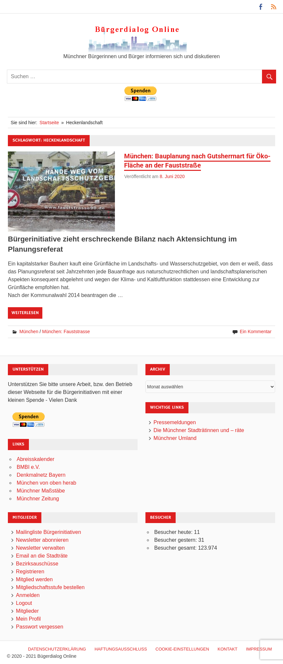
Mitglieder (27, 611)
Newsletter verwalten (40, 548)
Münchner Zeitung (38, 498)
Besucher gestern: (176, 540)
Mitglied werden (34, 579)
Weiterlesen (25, 313)
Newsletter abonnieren (42, 540)
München (28, 331)
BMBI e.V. (28, 467)
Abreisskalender (35, 459)
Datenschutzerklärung (57, 649)
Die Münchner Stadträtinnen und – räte (199, 430)
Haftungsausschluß (121, 649)
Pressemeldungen (175, 422)
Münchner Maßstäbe (41, 490)
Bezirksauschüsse (37, 563)
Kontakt (227, 649)
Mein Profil (28, 619)
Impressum (259, 649)
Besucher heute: (174, 532)
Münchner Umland (175, 438)
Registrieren (30, 571)
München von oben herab (46, 483)
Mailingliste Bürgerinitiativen (48, 532)
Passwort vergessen (39, 627)
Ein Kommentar (255, 331)
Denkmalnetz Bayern (41, 475)
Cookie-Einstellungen (182, 649)
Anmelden (28, 595)
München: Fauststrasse (66, 331)
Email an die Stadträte (42, 556)
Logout (24, 603)
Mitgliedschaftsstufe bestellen (50, 587)
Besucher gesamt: (176, 548)
